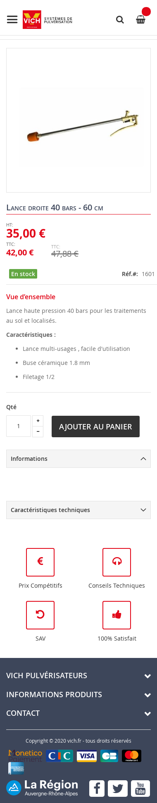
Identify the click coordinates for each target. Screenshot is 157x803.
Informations (29, 458)
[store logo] (39, 19)
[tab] (78, 459)
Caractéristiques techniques (50, 510)
